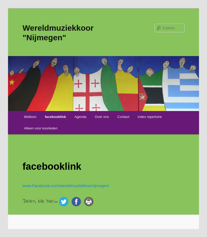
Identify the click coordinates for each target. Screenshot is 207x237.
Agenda (81, 117)
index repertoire (150, 117)
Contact (123, 117)
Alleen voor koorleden (41, 128)
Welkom (30, 117)
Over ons (102, 117)
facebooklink (55, 117)
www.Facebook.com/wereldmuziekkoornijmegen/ (65, 185)
